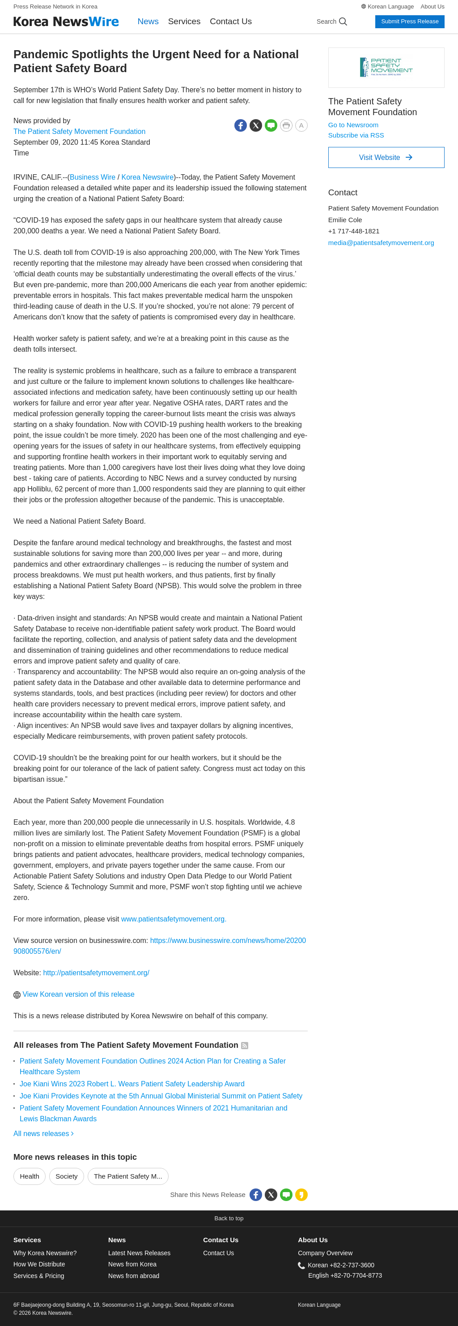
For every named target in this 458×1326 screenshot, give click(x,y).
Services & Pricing (38, 1275)
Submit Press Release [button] (410, 21)
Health (29, 1176)
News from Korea (132, 1264)
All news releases (43, 1133)
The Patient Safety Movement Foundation (79, 131)
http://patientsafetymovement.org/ (96, 973)
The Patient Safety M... (128, 1176)
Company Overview (325, 1253)
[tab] (60, 1240)
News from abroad (133, 1275)
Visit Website (385, 157)
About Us (433, 6)
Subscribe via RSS (356, 135)
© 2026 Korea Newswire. (43, 1313)
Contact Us (231, 21)
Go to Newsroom (353, 125)
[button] (240, 125)
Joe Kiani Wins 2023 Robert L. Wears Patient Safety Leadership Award (132, 1084)
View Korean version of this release (74, 994)
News (148, 21)
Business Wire (92, 177)
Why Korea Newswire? (44, 1253)
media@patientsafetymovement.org (381, 242)
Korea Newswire (148, 177)
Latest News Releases (139, 1253)
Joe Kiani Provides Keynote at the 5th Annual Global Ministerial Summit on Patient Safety (161, 1096)
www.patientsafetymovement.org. (174, 919)
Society (66, 1176)
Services (184, 21)
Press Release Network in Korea (55, 6)
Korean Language (391, 6)
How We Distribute (39, 1264)
